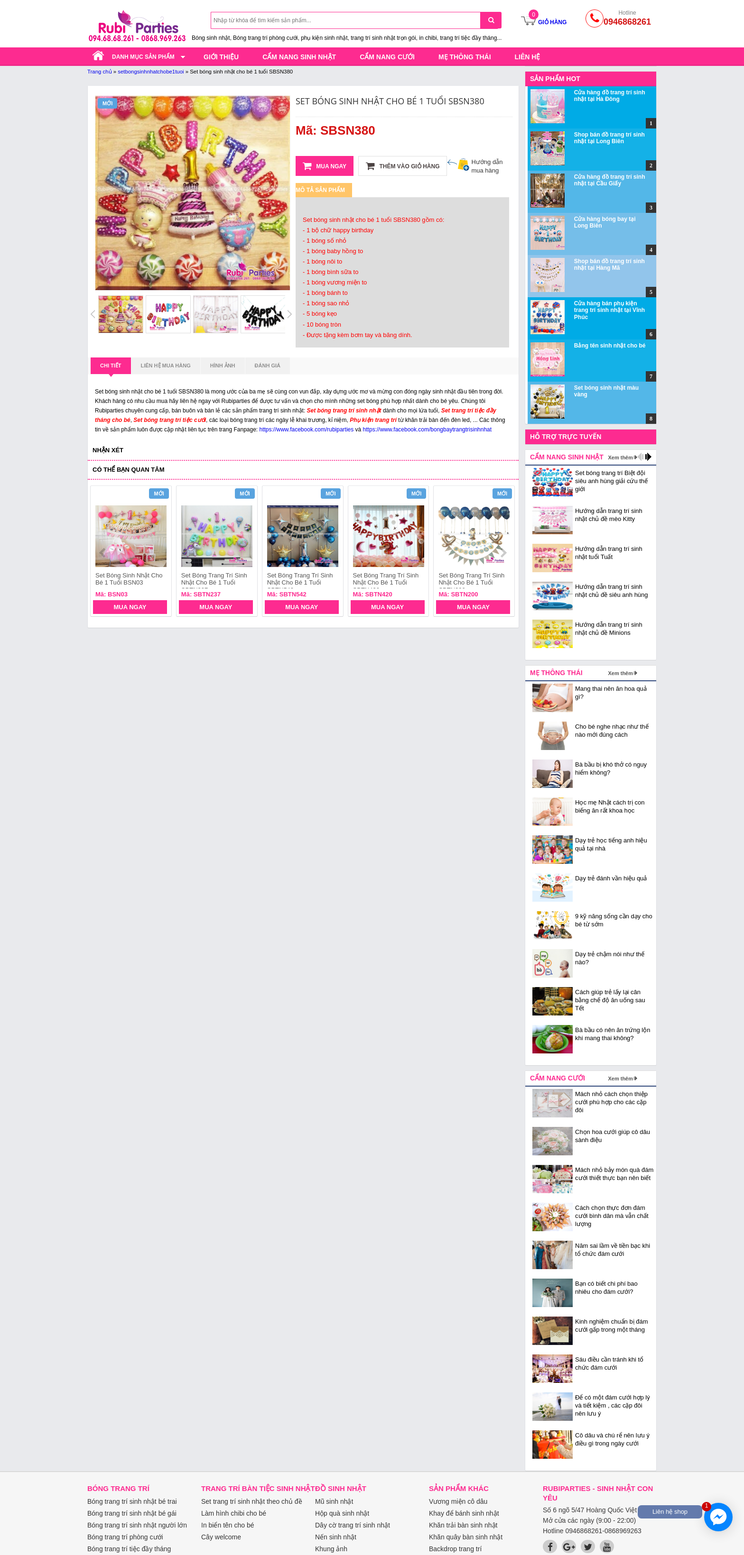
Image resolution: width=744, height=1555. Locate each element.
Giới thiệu (221, 57)
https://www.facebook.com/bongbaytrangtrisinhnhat (427, 429)
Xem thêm (620, 457)
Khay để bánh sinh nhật (464, 1513)
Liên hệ (527, 57)
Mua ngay (324, 166)
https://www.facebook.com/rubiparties (307, 429)
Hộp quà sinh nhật (342, 1513)
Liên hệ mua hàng (166, 365)
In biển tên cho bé (227, 1525)
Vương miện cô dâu (458, 1501)
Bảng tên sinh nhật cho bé (610, 345)
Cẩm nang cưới (387, 57)
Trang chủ (99, 71)
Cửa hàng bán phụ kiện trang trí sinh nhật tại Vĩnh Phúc (609, 310)
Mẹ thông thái (464, 57)
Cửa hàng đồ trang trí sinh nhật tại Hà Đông (609, 95)
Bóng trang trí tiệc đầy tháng (129, 1549)
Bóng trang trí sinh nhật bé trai (132, 1501)
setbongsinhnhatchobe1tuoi (151, 71)
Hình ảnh (222, 365)
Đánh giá (267, 365)
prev (103, 552)
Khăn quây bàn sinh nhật (465, 1537)
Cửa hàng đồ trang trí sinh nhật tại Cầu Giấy (609, 180)
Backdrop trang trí (455, 1549)
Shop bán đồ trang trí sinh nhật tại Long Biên (609, 138)
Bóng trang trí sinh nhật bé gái (132, 1513)
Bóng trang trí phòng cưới (125, 1537)
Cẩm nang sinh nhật (299, 57)
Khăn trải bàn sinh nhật (463, 1525)
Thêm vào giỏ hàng (402, 166)
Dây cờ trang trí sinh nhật (352, 1525)
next (503, 552)
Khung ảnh (331, 1549)
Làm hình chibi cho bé (233, 1513)
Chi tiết (110, 368)
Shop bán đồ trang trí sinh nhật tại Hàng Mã (609, 264)
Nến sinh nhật (335, 1537)
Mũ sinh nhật (334, 1501)
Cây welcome (221, 1537)
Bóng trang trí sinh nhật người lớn (137, 1525)
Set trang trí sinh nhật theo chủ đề (251, 1501)
